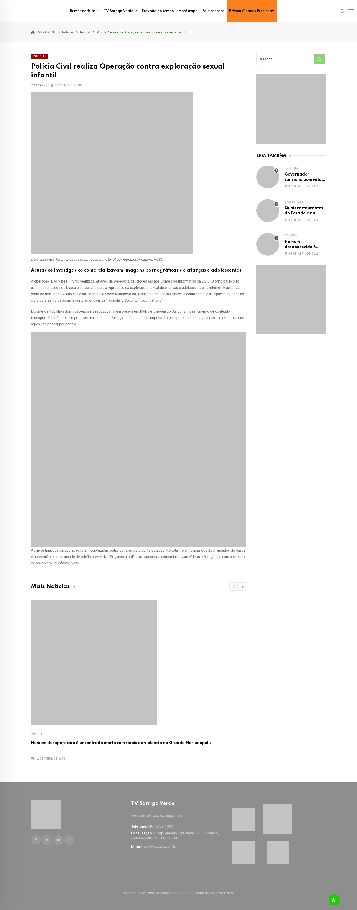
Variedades (294, 200)
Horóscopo (188, 11)
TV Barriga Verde (118, 11)
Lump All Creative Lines (214, 893)
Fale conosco (213, 11)
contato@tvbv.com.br (159, 846)
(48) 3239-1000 (160, 826)
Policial (37, 733)
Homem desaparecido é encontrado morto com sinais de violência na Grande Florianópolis (121, 742)
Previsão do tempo (158, 11)
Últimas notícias (82, 11)
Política (291, 166)
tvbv (42, 84)
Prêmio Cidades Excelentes (252, 11)
